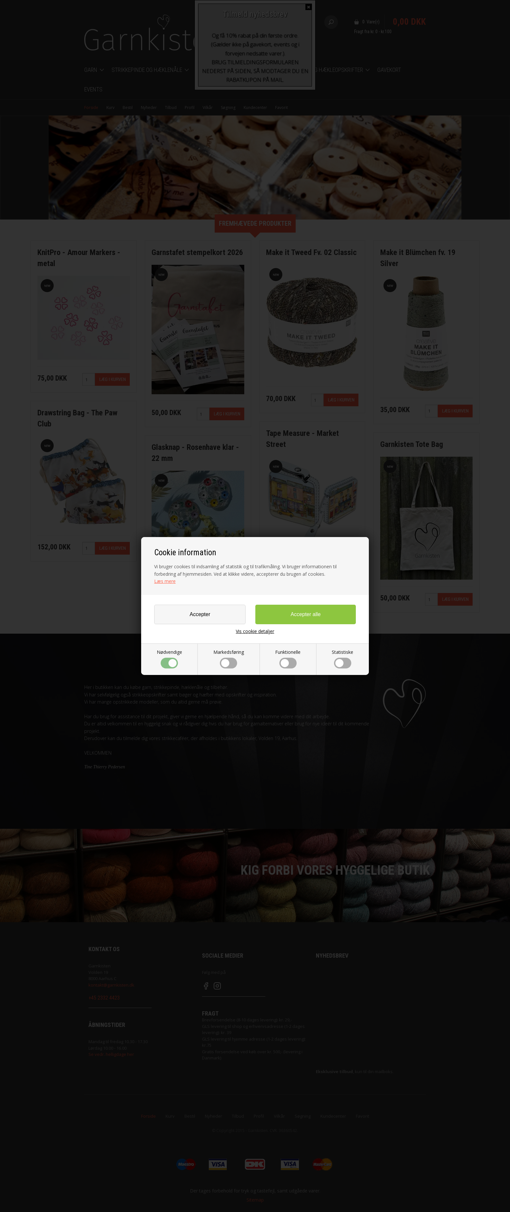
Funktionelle (288, 658)
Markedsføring (228, 658)
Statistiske (342, 658)
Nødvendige (169, 658)
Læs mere (165, 581)
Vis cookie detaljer (255, 631)
